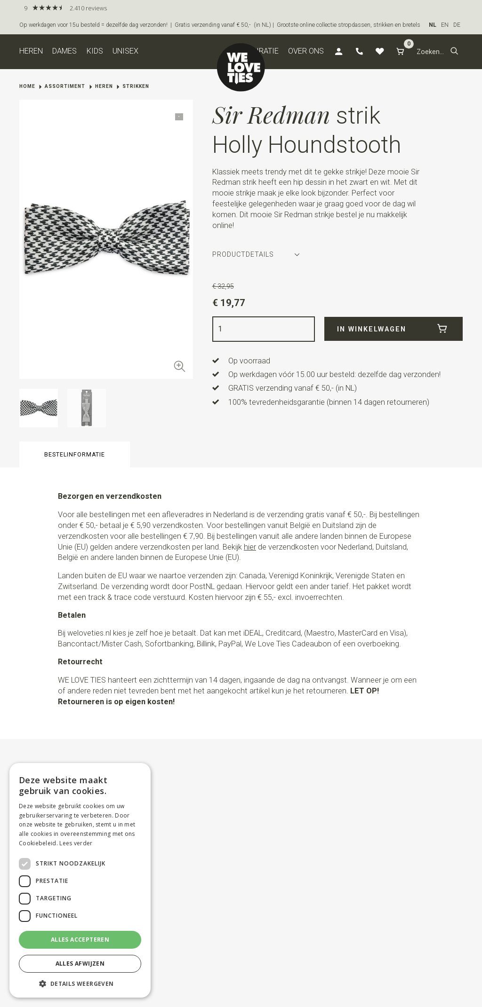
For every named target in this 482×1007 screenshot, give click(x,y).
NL (432, 25)
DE (456, 25)
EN (445, 25)
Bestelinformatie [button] (74, 454)
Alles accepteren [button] (80, 940)
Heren (31, 51)
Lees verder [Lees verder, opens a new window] (75, 843)
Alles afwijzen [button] (80, 964)
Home (27, 86)
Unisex (125, 51)
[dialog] (80, 880)
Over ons (306, 51)
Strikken (135, 86)
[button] (454, 51)
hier (250, 547)
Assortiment (65, 86)
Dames (64, 51)
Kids (95, 51)
